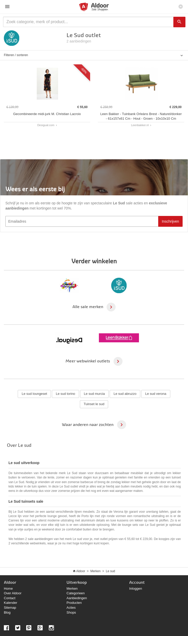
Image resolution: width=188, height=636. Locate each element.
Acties (71, 607)
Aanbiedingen (77, 598)
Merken (95, 571)
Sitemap (10, 607)
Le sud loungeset (34, 394)
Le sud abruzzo (125, 394)
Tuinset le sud (94, 404)
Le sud (110, 571)
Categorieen (76, 593)
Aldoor (80, 571)
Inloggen (135, 588)
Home (8, 588)
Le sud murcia (94, 394)
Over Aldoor (13, 593)
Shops (71, 612)
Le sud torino (65, 394)
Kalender (10, 603)
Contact (9, 598)
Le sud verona (155, 394)
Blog (7, 612)
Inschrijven (170, 221)
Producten (74, 603)
